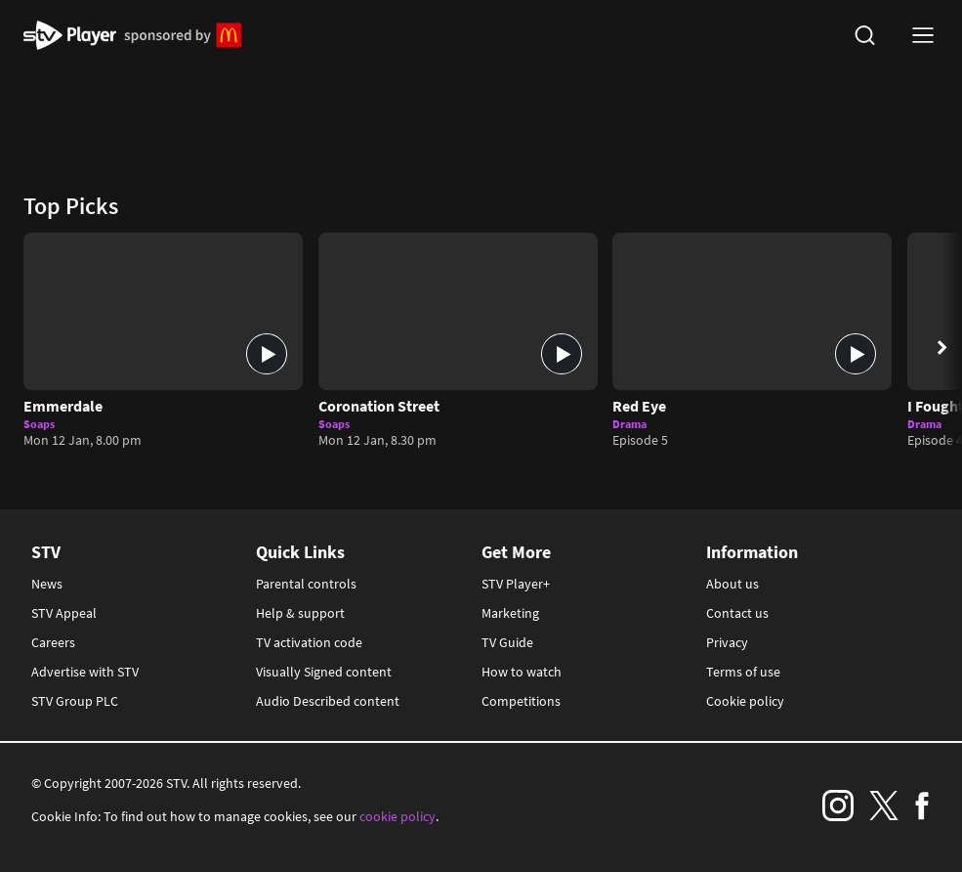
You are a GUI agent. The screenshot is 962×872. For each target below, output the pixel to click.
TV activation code (309, 642)
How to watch (521, 671)
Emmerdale (63, 405)
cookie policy (397, 816)
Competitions (521, 701)
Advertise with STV (85, 671)
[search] (864, 35)
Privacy (727, 642)
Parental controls (306, 583)
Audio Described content (327, 701)
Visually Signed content (324, 671)
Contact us (737, 613)
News (47, 583)
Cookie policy (745, 701)
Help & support (300, 613)
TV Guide (507, 642)
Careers (53, 642)
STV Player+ (515, 583)
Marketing (510, 613)
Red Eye (639, 405)
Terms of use (743, 671)
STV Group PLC (74, 701)
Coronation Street (378, 405)
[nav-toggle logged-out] (923, 35)
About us (732, 583)
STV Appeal (64, 613)
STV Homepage (69, 35)
